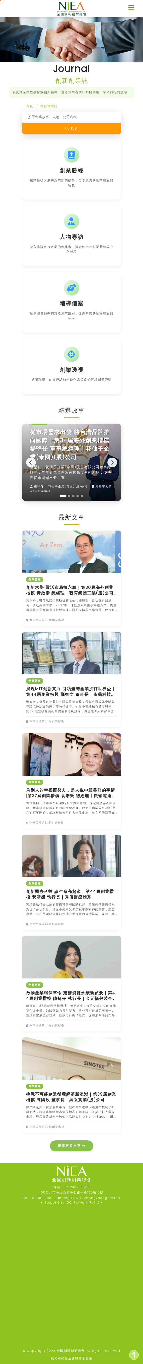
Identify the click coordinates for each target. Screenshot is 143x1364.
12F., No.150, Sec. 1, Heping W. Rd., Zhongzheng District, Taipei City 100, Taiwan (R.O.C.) (71, 1200)
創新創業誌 (49, 106)
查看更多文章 (72, 1146)
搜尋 (71, 128)
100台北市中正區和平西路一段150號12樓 (71, 1192)
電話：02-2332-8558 (71, 1187)
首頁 (29, 106)
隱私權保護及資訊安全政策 (71, 1358)
